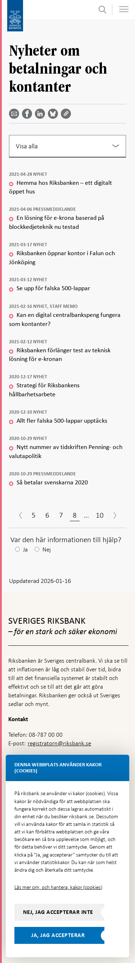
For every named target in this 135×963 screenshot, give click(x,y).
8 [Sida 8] (75, 515)
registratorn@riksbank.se (59, 743)
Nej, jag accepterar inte (58, 912)
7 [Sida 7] (61, 515)
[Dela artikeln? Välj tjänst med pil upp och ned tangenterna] (41, 114)
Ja (25, 549)
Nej (46, 549)
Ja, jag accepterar (58, 935)
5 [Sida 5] (34, 515)
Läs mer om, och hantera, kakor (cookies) (58, 887)
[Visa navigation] (124, 9)
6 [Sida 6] (47, 515)
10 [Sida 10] (100, 515)
